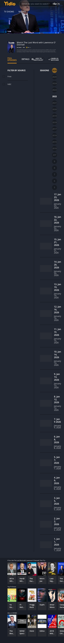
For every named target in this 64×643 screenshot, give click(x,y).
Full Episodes (12, 59)
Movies (22, 11)
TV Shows (9, 11)
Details (25, 59)
